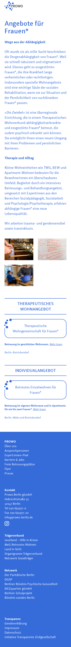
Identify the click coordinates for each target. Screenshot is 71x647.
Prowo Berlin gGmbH (18, 494)
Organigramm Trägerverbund (23, 553)
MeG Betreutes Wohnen (20, 544)
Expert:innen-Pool (16, 455)
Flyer (8, 469)
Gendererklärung (16, 623)
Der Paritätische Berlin (19, 575)
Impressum (12, 628)
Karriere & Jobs (14, 460)
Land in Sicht (13, 549)
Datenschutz (13, 632)
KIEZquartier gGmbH (18, 588)
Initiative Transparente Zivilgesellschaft (30, 637)
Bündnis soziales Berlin (20, 597)
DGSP (8, 579)
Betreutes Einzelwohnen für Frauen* (35, 389)
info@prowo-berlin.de (19, 517)
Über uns (10, 446)
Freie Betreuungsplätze (20, 464)
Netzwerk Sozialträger (19, 558)
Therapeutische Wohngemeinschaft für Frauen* (36, 328)
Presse (9, 473)
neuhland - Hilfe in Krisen (21, 540)
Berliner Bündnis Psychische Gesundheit (31, 584)
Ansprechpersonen (17, 450)
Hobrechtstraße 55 (17, 499)
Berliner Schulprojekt (18, 593)
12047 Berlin (12, 503)
